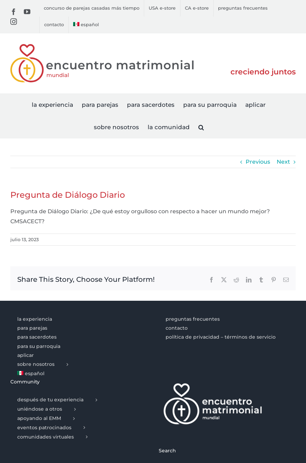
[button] (201, 127)
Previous (258, 161)
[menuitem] (86, 25)
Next (283, 161)
